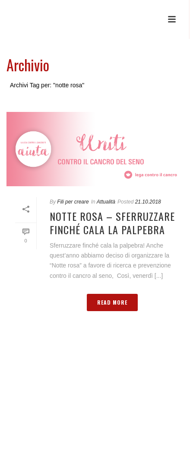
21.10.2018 (148, 202)
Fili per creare (73, 202)
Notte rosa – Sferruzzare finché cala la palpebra (112, 222)
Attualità (106, 202)
